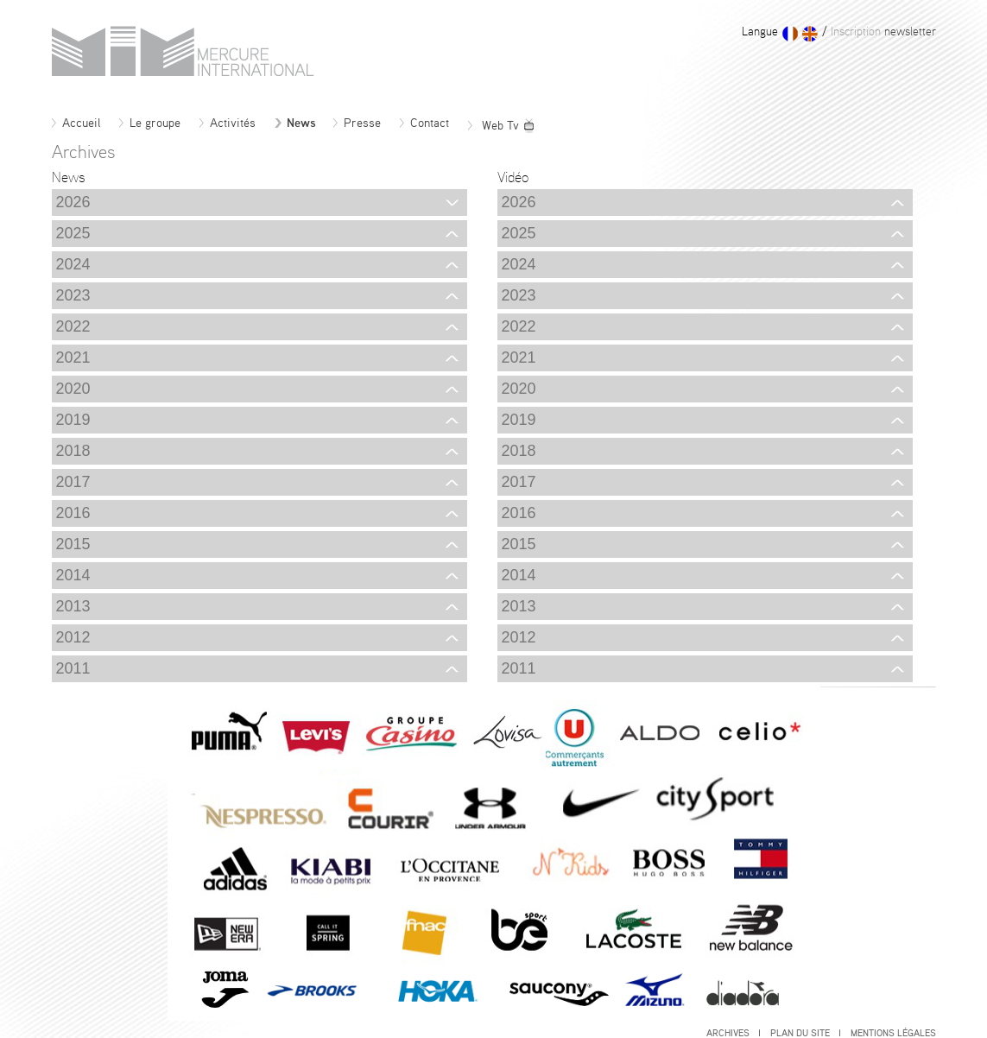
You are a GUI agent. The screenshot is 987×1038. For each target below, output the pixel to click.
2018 (257, 450)
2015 (257, 544)
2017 (257, 482)
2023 (257, 295)
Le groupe (149, 123)
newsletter (881, 32)
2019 (257, 419)
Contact (424, 123)
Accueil (76, 123)
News (295, 123)
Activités (227, 123)
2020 (257, 388)
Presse (357, 123)
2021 (257, 357)
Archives (733, 1033)
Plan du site (805, 1033)
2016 (257, 513)
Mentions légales (893, 1033)
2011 (257, 668)
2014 (257, 575)
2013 (257, 606)
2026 (257, 202)
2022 (257, 326)
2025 (257, 233)
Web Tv (501, 126)
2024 (257, 264)
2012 (257, 637)
